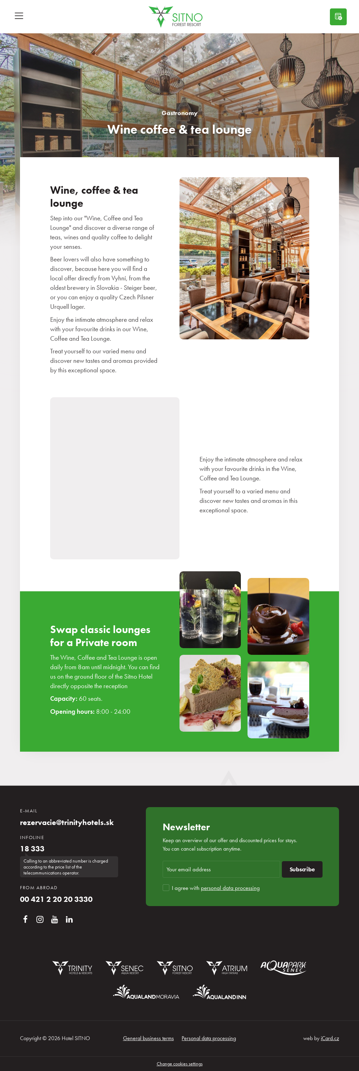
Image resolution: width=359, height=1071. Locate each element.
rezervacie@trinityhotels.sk (67, 822)
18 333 (32, 849)
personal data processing (230, 888)
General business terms (148, 1038)
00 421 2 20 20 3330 (56, 899)
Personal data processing (209, 1038)
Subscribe (302, 869)
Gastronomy (180, 113)
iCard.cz (330, 1038)
